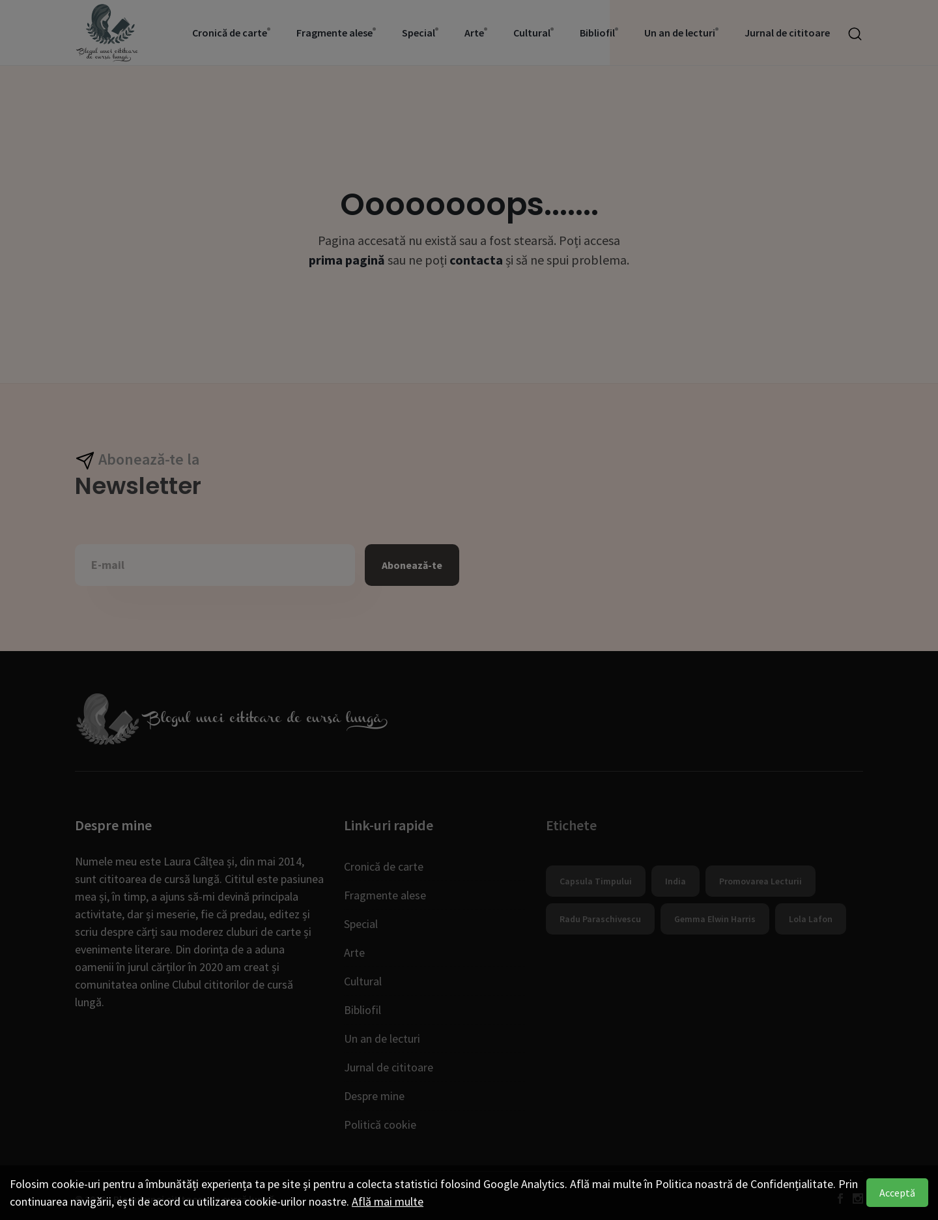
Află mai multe (387, 1201)
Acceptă (897, 1192)
